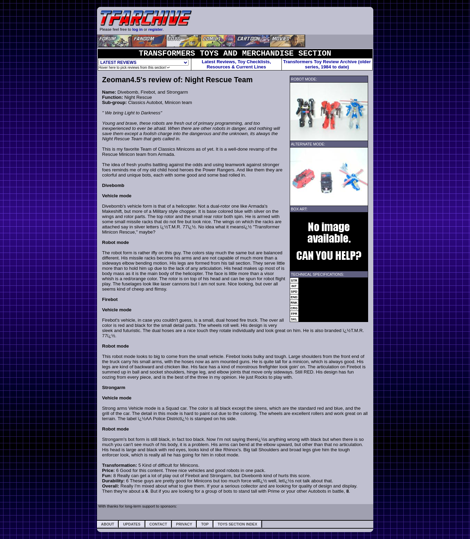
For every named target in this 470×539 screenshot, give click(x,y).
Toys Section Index (237, 524)
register (155, 29)
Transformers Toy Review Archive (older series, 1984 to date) (327, 64)
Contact (158, 524)
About (107, 524)
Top (205, 524)
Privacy (184, 524)
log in (137, 29)
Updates (131, 524)
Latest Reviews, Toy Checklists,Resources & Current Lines (236, 64)
